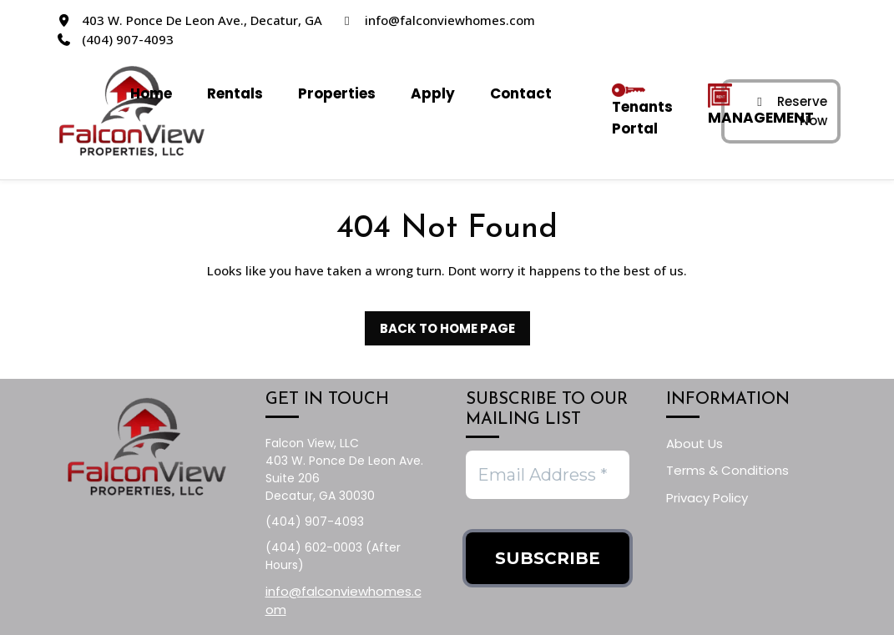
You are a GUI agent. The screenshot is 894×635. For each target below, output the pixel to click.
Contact (521, 93)
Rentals (235, 93)
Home (151, 93)
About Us (694, 443)
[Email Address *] (547, 475)
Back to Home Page (440, 324)
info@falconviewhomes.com (450, 20)
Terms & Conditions (727, 470)
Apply (433, 93)
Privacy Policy (707, 497)
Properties (337, 93)
